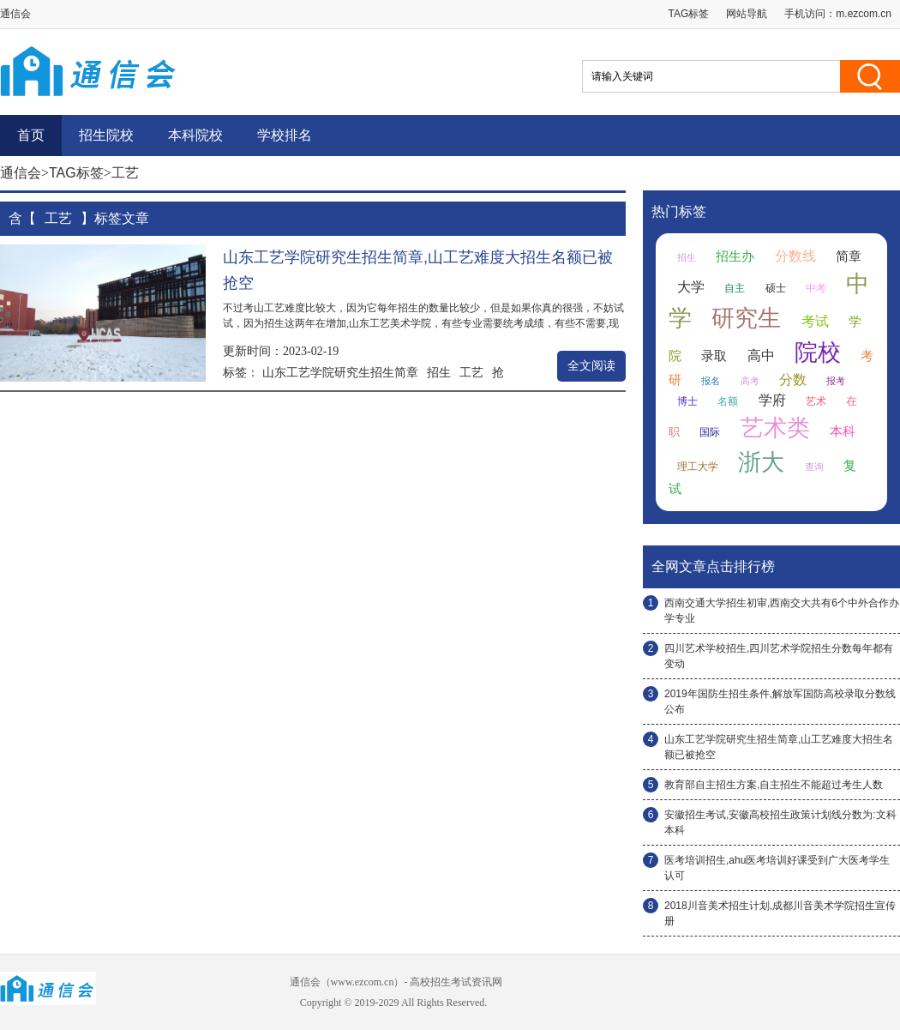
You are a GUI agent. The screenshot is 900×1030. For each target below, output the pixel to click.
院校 (818, 352)
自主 (734, 288)
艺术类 (775, 428)
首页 (31, 135)
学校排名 (284, 135)
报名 (710, 381)
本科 (842, 431)
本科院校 (195, 135)
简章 (848, 256)
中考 (816, 288)
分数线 (795, 256)
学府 (772, 400)
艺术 (816, 401)
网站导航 (746, 14)
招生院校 (106, 135)
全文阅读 (591, 365)
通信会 (20, 173)
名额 (727, 401)
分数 (793, 379)
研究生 (746, 318)
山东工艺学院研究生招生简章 (340, 372)
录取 (714, 356)
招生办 (735, 256)
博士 (687, 401)
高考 (750, 381)
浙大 (761, 462)
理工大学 (697, 467)
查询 (814, 466)
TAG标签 (689, 14)
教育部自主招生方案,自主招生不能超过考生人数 (773, 785)
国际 (709, 432)
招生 (439, 372)
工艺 (471, 372)
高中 (761, 355)
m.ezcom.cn (863, 14)
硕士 (775, 288)
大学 (691, 287)
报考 (835, 381)
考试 (815, 321)
